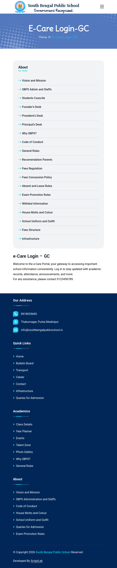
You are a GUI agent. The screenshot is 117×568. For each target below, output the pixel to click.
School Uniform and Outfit (36, 221)
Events (18, 438)
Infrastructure (28, 238)
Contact (19, 384)
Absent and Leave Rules (35, 186)
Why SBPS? (27, 133)
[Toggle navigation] (102, 7)
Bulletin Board (23, 363)
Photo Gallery (23, 452)
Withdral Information (33, 203)
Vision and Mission (32, 80)
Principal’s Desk (30, 124)
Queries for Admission (28, 398)
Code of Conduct (30, 142)
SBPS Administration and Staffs (34, 499)
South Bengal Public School (53, 552)
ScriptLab (37, 561)
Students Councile (31, 98)
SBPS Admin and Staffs (35, 89)
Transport (20, 370)
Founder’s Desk (29, 107)
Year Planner (22, 431)
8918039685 (25, 313)
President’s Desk (30, 115)
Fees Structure (29, 230)
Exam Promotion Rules (34, 194)
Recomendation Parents (35, 159)
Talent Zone (22, 445)
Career (18, 377)
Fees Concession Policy (35, 177)
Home (43, 36)
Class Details (22, 424)
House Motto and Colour (35, 212)
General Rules (28, 151)
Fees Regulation (30, 168)
